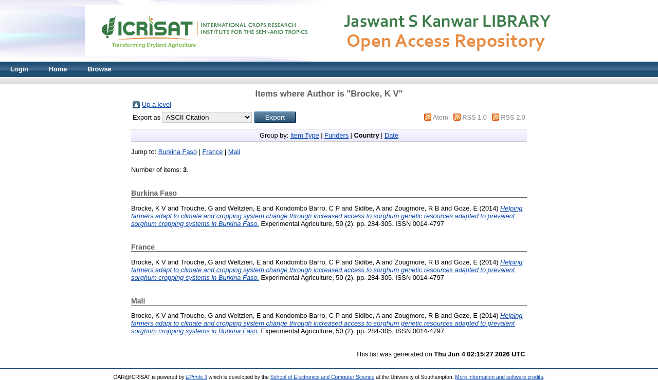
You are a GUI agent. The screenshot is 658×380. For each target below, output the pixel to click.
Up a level (156, 104)
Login (19, 69)
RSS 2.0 (513, 117)
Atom (440, 117)
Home (58, 69)
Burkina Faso (177, 152)
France (212, 152)
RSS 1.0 (474, 117)
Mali (234, 152)
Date (391, 135)
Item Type (304, 135)
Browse (99, 69)
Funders (336, 135)
